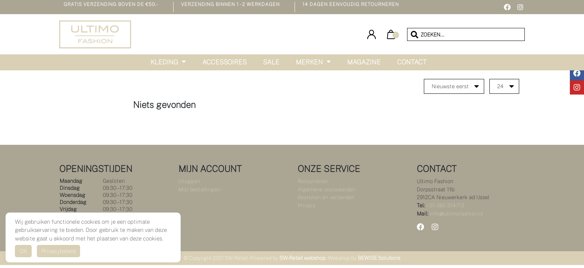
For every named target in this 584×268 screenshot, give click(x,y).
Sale (271, 62)
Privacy (306, 205)
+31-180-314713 (445, 205)
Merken (309, 62)
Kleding (164, 62)
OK (23, 251)
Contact (411, 62)
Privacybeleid (58, 251)
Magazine (364, 62)
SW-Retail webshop (302, 258)
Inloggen (189, 181)
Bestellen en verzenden (326, 197)
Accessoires (224, 62)
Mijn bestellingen (199, 189)
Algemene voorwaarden (326, 189)
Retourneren (313, 181)
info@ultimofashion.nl (456, 213)
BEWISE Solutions (379, 258)
